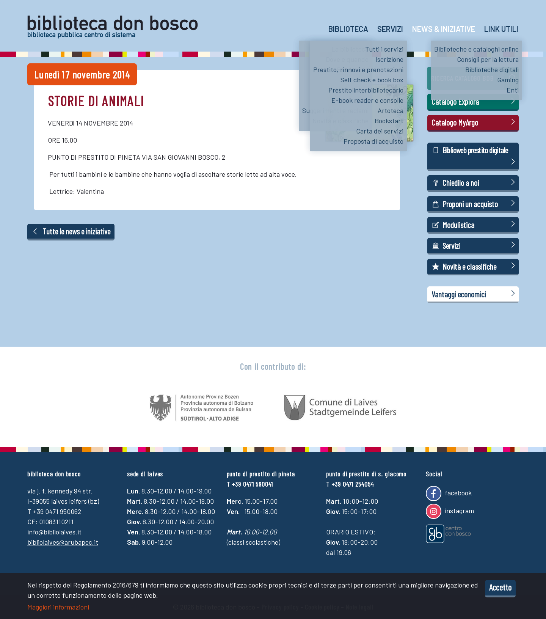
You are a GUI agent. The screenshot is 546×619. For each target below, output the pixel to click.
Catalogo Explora (474, 101)
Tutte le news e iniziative (71, 231)
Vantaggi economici (474, 294)
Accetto (500, 587)
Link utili (501, 28)
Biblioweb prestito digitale (474, 156)
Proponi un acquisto (474, 203)
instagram (450, 511)
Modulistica (474, 224)
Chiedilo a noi (474, 182)
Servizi (390, 28)
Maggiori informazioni (58, 607)
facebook (448, 493)
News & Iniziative (443, 28)
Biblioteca (348, 28)
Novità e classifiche (474, 266)
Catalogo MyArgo (474, 122)
